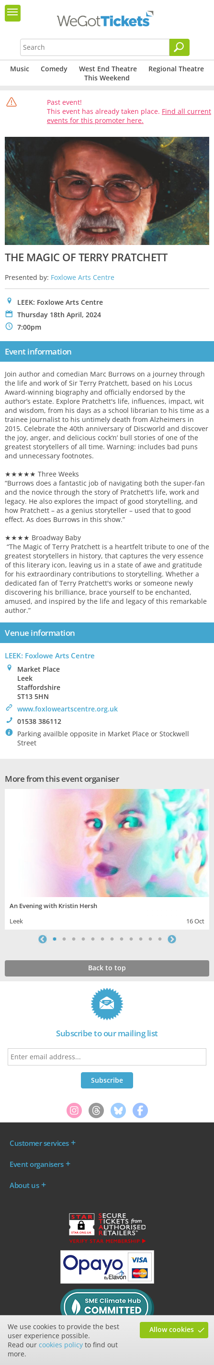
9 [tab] (131, 939)
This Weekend (107, 77)
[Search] (179, 47)
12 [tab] (160, 939)
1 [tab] (54, 939)
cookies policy (61, 1344)
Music (19, 68)
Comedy (54, 68)
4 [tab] (83, 939)
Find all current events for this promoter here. (129, 116)
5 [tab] (92, 939)
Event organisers (36, 1164)
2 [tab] (64, 939)
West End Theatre (108, 68)
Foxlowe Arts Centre (82, 277)
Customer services (39, 1143)
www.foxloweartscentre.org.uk (67, 708)
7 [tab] (112, 939)
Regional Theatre (176, 68)
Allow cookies (171, 1329)
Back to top (107, 967)
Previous (42, 939)
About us (24, 1185)
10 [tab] (140, 939)
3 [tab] (73, 939)
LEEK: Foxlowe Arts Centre (50, 655)
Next (172, 939)
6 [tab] (102, 939)
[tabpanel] (107, 858)
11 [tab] (150, 939)
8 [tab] (121, 939)
